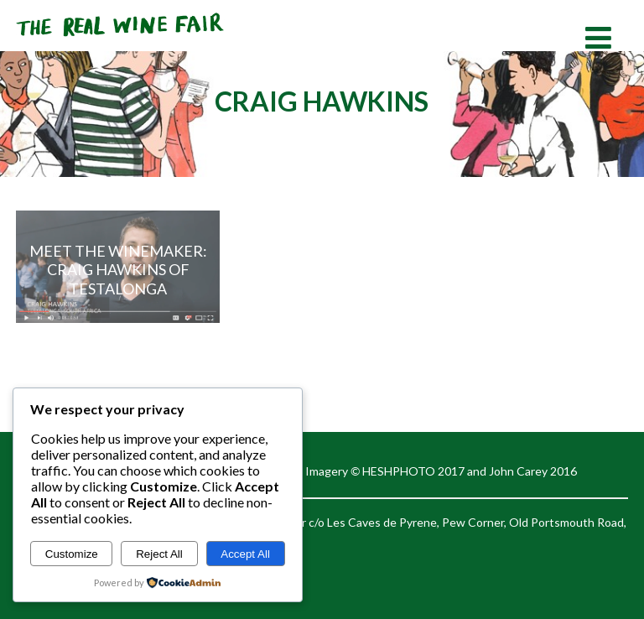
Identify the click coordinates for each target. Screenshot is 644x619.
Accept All (245, 554)
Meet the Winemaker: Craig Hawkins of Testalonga (118, 270)
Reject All (159, 554)
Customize (71, 554)
